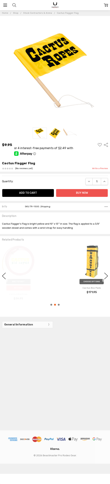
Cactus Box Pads (91, 288)
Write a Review (100, 168)
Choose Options (91, 281)
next (106, 276)
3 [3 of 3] (59, 305)
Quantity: (7, 181)
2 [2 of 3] (55, 305)
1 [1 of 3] (51, 305)
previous (4, 276)
